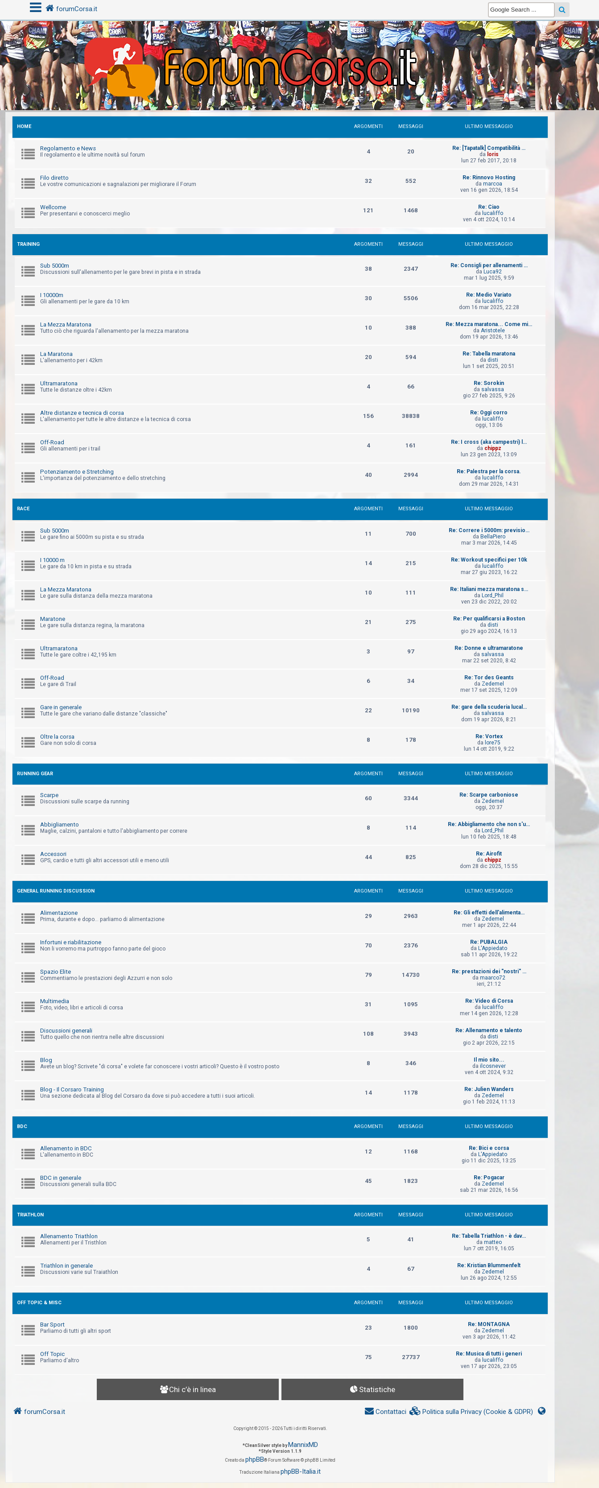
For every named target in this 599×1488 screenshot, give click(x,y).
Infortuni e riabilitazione (70, 942)
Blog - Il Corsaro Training (72, 1089)
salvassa (492, 389)
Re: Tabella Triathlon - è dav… (489, 1236)
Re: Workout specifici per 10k (489, 560)
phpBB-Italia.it (301, 1471)
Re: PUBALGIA (489, 942)
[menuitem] (471, 1412)
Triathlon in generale (66, 1265)
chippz (492, 448)
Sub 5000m (54, 265)
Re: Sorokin (489, 383)
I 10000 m (52, 560)
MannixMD (303, 1445)
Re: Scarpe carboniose (488, 795)
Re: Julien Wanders (489, 1089)
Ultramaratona (59, 383)
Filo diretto (54, 177)
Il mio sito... (489, 1060)
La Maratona (56, 354)
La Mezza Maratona (65, 324)
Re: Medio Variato (489, 295)
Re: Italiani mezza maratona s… (489, 589)
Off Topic (52, 1354)
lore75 (492, 743)
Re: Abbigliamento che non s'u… (489, 824)
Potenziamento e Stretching (77, 471)
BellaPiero (492, 536)
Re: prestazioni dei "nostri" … (489, 971)
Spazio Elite (55, 971)
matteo (493, 1242)
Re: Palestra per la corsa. (489, 471)
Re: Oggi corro (489, 412)
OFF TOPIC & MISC (39, 1303)
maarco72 (492, 978)
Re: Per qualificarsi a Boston (489, 619)
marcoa (492, 184)
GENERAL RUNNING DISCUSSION (56, 891)
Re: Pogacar (489, 1177)
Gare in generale (61, 707)
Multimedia (54, 1001)
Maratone (52, 619)
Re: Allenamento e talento (488, 1030)
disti (492, 360)
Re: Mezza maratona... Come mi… (489, 324)
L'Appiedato (492, 948)
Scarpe (49, 795)
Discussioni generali (66, 1030)
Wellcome (53, 207)
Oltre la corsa (57, 736)
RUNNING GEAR (35, 774)
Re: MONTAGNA (489, 1324)
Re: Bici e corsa (489, 1148)
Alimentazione (59, 912)
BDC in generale (60, 1177)
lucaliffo (492, 213)
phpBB (254, 1459)
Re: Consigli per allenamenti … (489, 265)
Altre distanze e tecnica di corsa (82, 412)
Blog (46, 1060)
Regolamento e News (68, 148)
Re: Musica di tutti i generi (489, 1354)
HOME (24, 126)
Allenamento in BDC (66, 1148)
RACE (23, 509)
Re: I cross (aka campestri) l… (489, 442)
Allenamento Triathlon (69, 1236)
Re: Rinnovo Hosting (489, 177)
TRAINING (28, 244)
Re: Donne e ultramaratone (488, 648)
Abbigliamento (59, 824)
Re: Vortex (489, 736)
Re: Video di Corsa (489, 1001)
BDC (22, 1126)
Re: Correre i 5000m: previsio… (489, 530)
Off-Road (52, 442)
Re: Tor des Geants (489, 677)
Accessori (53, 854)
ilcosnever (493, 1066)
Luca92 (492, 272)
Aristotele (493, 330)
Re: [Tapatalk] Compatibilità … (488, 148)
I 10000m (51, 295)
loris (493, 154)
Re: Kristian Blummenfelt (489, 1265)
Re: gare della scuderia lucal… (489, 707)
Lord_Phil (493, 595)
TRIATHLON (30, 1215)
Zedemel (493, 684)
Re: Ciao (489, 207)
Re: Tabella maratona (489, 354)
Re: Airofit (489, 854)
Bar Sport (52, 1324)
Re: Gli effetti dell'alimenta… (489, 912)
